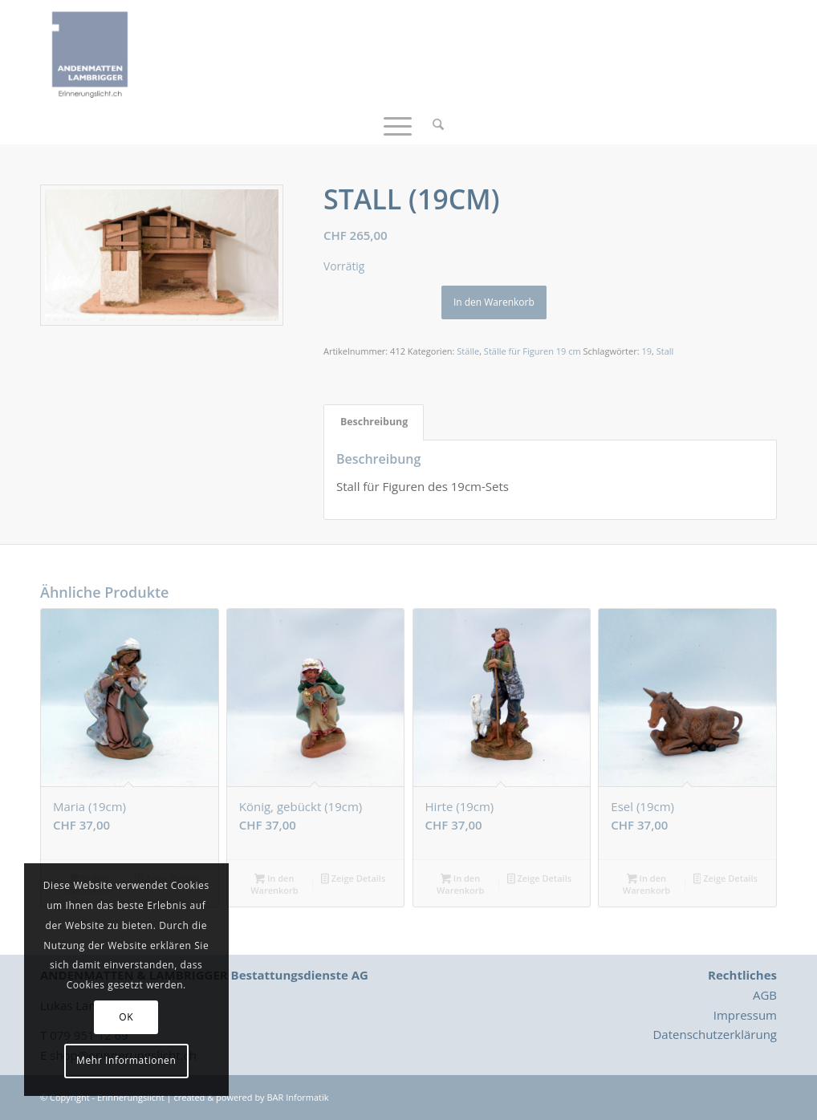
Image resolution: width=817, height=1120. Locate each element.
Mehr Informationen (126, 1060)
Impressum (745, 1015)
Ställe (468, 351)
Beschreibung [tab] (374, 421)
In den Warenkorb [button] (274, 884)
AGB (765, 995)
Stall (665, 351)
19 (646, 351)
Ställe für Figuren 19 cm (532, 351)
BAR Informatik (297, 1097)
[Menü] (397, 124)
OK (126, 1017)
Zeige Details (353, 879)
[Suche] (433, 124)
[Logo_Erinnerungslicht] (90, 52)
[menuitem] (433, 124)
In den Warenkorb (494, 302)
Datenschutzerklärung (714, 1034)
